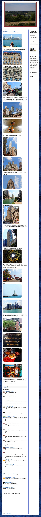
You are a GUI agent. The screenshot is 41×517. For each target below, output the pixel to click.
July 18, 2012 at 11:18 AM (11, 464)
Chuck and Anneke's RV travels (8, 473)
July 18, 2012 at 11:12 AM (9, 459)
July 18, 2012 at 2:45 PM (15, 473)
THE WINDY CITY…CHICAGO (9, 31)
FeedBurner (35, 41)
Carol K (6, 406)
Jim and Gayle (6, 487)
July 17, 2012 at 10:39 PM (11, 391)
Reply (5, 393)
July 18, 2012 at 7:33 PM (10, 482)
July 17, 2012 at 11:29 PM (10, 406)
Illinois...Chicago (6, 387)
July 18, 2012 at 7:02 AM (12, 447)
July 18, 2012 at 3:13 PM (12, 477)
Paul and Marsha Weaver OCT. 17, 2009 (34, 54)
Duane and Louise (7, 447)
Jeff (5, 459)
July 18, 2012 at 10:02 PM (11, 487)
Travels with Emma (7, 477)
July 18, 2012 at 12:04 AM (11, 416)
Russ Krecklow (7, 416)
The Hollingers (7, 391)
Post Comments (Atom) (8, 513)
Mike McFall (6, 482)
